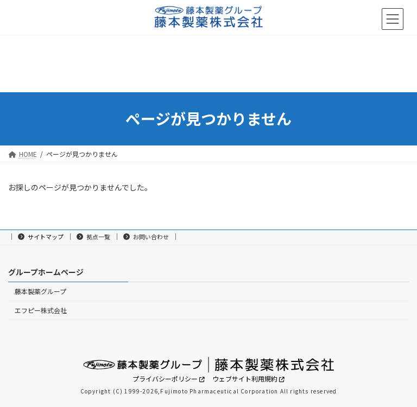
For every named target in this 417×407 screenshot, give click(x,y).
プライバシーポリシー (165, 378)
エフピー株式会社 (41, 310)
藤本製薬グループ (40, 291)
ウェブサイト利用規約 (245, 378)
